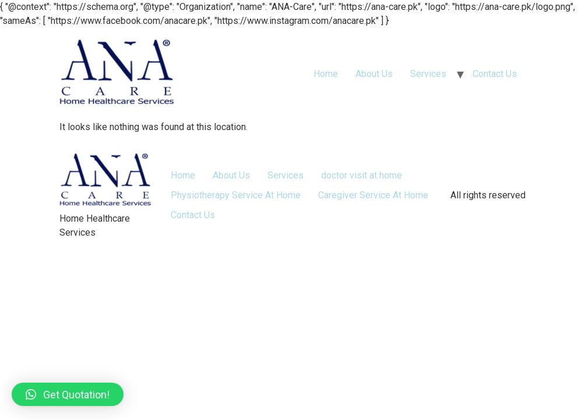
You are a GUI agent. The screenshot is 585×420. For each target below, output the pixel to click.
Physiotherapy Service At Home (236, 195)
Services (428, 73)
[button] (68, 394)
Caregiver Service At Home (373, 195)
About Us (374, 73)
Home (325, 73)
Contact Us (495, 73)
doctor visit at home (361, 175)
